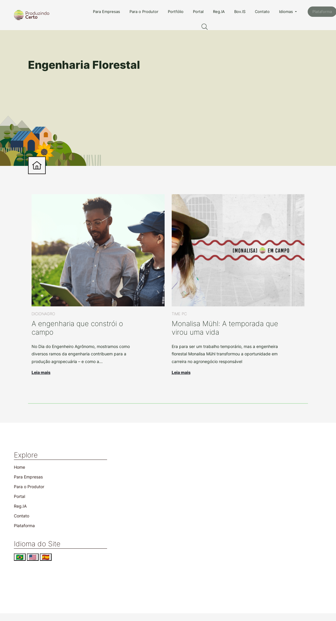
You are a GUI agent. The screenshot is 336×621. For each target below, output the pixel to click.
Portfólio (175, 11)
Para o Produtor (144, 11)
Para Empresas (106, 11)
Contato (262, 11)
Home (19, 467)
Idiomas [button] (286, 11)
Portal (198, 11)
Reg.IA (219, 11)
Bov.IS (239, 11)
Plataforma (24, 525)
